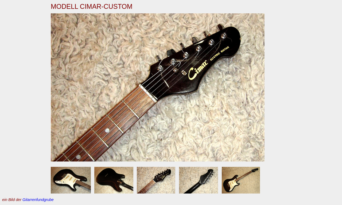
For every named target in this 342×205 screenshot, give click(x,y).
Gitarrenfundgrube (38, 200)
